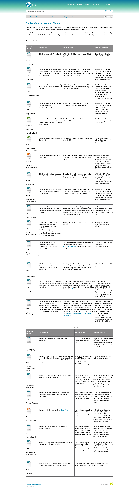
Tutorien (79, 4)
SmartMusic (65, 410)
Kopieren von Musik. (78, 289)
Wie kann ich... (96, 4)
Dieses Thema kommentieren (33, 484)
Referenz (107, 4)
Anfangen (70, 4)
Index (87, 4)
